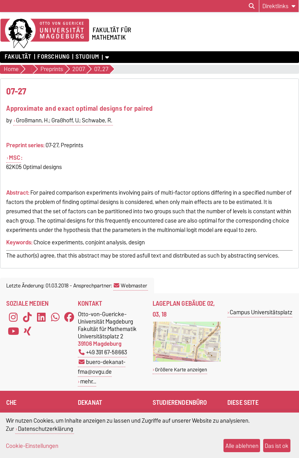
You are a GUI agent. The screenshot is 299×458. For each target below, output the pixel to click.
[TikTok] (27, 317)
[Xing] (27, 331)
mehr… (88, 381)
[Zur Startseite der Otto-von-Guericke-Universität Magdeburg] (45, 33)
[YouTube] (13, 331)
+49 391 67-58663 (103, 352)
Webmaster (130, 285)
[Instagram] (13, 317)
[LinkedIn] (41, 317)
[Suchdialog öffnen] (252, 6)
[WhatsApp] (55, 317)
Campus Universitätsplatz (261, 312)
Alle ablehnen (242, 446)
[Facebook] (69, 317)
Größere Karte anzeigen (181, 370)
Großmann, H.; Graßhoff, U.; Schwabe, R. (64, 120)
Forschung (53, 56)
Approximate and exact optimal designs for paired (79, 108)
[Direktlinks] (279, 6)
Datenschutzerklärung (45, 429)
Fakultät (18, 56)
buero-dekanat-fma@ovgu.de (101, 366)
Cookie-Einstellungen (32, 446)
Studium (87, 56)
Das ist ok (276, 446)
